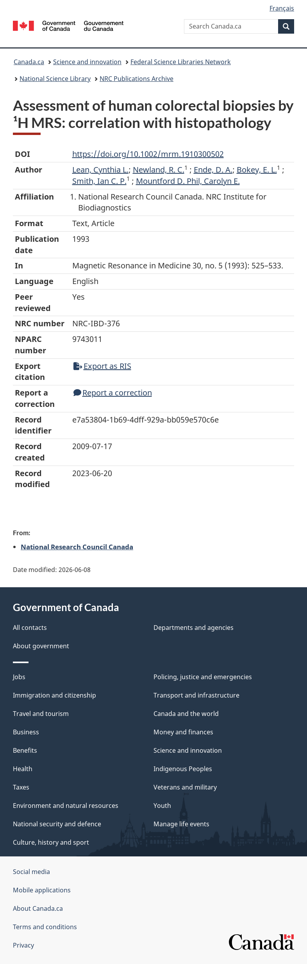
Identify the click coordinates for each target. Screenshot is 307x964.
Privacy (23, 945)
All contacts (30, 627)
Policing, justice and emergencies (203, 677)
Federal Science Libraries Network (180, 62)
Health (22, 768)
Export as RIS (102, 366)
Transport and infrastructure (196, 695)
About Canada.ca (38, 908)
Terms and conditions (45, 927)
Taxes (21, 787)
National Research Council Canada (77, 546)
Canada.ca (29, 62)
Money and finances (183, 732)
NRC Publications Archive (136, 78)
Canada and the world (186, 713)
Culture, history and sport (51, 842)
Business (26, 732)
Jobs (19, 677)
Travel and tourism (41, 713)
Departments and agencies (194, 627)
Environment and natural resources (65, 805)
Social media (31, 871)
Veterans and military (185, 787)
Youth (162, 805)
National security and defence (57, 824)
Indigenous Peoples (183, 768)
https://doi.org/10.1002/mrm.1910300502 (148, 154)
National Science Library (55, 78)
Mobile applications (42, 890)
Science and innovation (87, 62)
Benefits (25, 750)
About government (41, 646)
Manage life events (181, 824)
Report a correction (112, 392)
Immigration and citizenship (54, 695)
